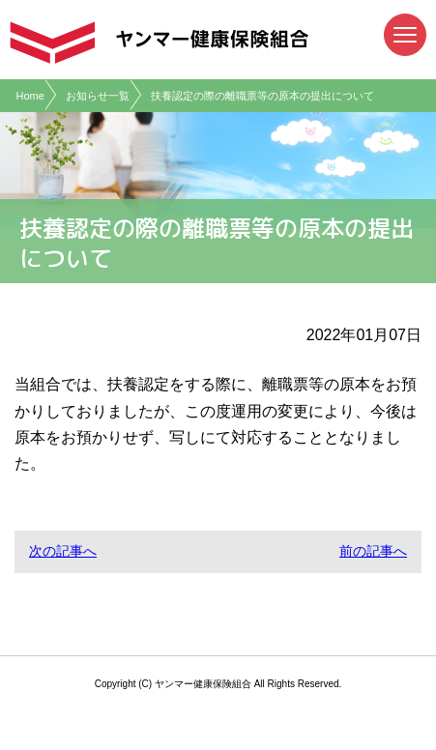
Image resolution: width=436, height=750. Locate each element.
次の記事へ (63, 551)
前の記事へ (373, 551)
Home (30, 95)
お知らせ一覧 (98, 95)
